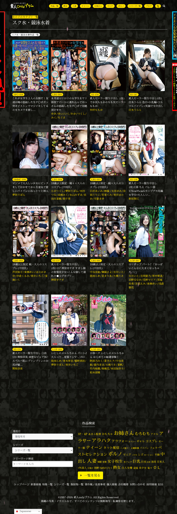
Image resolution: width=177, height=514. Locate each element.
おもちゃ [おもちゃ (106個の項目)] (107, 434)
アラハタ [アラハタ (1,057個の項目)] (101, 440)
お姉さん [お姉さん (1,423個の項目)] (124, 433)
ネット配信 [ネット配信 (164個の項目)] (111, 447)
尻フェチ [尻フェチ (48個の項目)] (128, 461)
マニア (110, 6)
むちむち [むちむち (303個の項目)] (142, 433)
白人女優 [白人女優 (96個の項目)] (127, 468)
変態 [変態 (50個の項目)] (104, 461)
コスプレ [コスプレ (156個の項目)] (151, 441)
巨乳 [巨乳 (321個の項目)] (137, 461)
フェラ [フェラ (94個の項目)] (153, 448)
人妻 (74, 6)
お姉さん (98, 6)
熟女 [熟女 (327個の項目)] (117, 467)
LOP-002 (57, 349)
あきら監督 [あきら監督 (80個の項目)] (94, 434)
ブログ (149, 6)
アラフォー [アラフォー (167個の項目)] (120, 441)
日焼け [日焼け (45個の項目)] (90, 468)
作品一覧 (54, 6)
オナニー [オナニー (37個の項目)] (132, 441)
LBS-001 (95, 260)
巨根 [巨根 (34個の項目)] (148, 462)
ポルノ (121, 6)
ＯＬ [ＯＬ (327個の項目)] (157, 467)
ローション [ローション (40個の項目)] (149, 455)
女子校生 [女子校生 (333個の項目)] (115, 461)
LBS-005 (57, 94)
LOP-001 (96, 349)
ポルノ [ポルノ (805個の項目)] (115, 454)
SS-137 (56, 260)
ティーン (85, 6)
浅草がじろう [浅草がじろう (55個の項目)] (106, 468)
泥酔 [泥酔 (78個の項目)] (96, 468)
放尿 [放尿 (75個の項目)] (153, 461)
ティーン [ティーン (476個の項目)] (94, 447)
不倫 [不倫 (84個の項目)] (157, 454)
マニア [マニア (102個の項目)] (127, 454)
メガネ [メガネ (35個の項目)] (134, 455)
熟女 (65, 6)
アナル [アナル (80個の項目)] (154, 434)
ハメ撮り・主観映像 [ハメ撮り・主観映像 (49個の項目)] (129, 448)
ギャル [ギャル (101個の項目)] (140, 441)
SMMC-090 (20, 179)
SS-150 (95, 94)
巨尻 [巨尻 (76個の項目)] (143, 461)
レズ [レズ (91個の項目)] (140, 454)
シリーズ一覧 (135, 6)
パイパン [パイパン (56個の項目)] (144, 447)
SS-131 (17, 349)
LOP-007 (135, 260)
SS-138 (133, 179)
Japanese (23, 511)
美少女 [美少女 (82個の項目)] (143, 468)
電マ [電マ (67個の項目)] (149, 468)
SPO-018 (18, 94)
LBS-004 (57, 179)
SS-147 (133, 94)
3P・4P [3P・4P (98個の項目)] (82, 434)
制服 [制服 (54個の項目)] (99, 461)
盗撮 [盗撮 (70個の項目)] (135, 468)
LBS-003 (96, 179)
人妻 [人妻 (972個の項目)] (92, 461)
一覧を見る (90, 475)
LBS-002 (18, 260)
